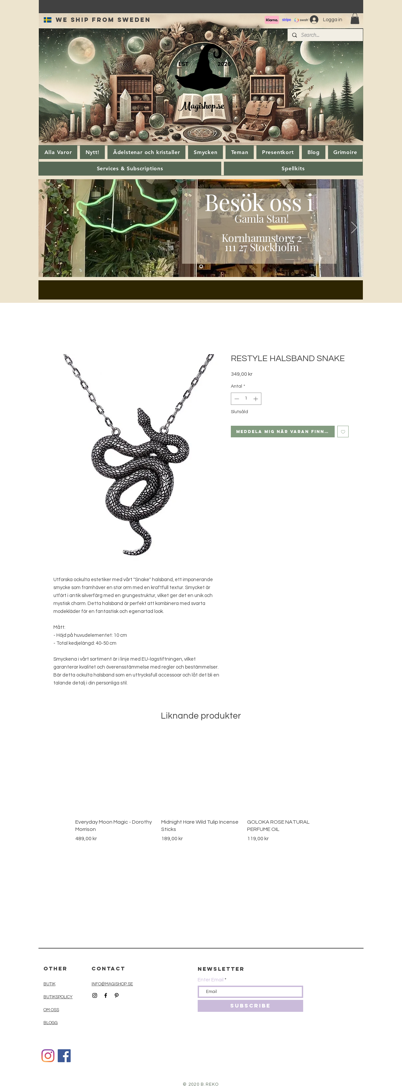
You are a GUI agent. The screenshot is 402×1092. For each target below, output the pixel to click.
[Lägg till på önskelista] (343, 431)
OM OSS (51, 1010)
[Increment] (256, 399)
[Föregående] (48, 228)
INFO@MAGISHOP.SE (112, 984)
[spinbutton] (246, 399)
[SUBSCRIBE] (250, 1006)
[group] (201, 788)
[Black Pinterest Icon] (116, 995)
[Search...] (325, 35)
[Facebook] (64, 1055)
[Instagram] (47, 1055)
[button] (355, 18)
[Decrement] (236, 399)
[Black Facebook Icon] (105, 995)
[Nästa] (354, 228)
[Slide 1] (201, 266)
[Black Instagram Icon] (95, 995)
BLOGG (50, 1022)
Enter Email (211, 979)
